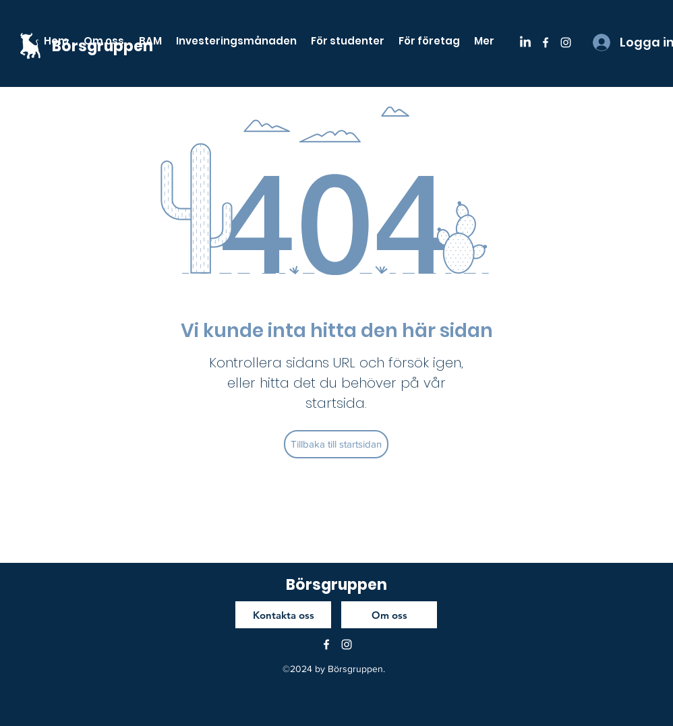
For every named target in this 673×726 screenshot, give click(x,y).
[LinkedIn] (525, 42)
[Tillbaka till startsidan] (336, 444)
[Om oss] (389, 614)
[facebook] (545, 42)
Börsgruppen (336, 584)
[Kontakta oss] (283, 614)
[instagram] (566, 42)
